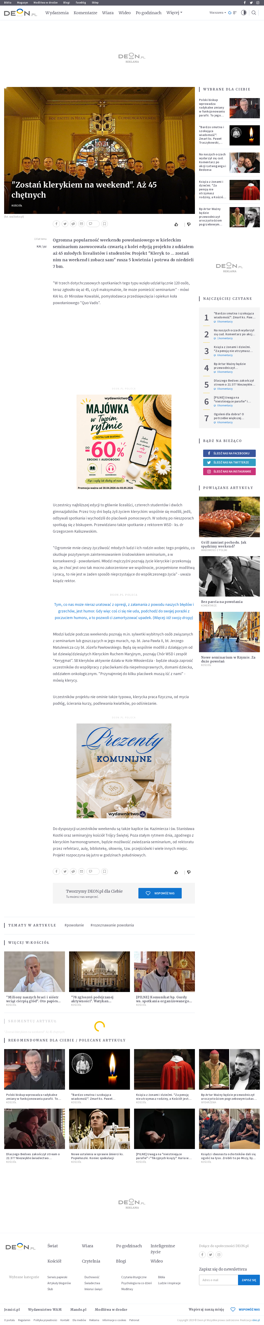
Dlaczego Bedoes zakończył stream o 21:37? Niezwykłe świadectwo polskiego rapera (234, 386)
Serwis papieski (57, 1277)
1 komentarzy (223, 338)
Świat (52, 1245)
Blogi (66, 2)
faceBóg (81, 2)
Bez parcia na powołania (222, 602)
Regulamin (24, 1320)
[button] (244, 12)
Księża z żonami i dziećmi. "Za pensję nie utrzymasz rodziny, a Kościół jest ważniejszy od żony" (212, 193)
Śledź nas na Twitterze (228, 462)
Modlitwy (127, 1289)
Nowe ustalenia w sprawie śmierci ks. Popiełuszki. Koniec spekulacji (97, 1156)
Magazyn (22, 2)
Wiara (107, 12)
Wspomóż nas (160, 893)
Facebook (245, 2)
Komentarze (85, 12)
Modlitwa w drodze (46, 2)
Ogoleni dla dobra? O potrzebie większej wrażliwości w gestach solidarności (230, 420)
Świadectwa (92, 1283)
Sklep (95, 2)
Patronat (134, 1320)
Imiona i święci (93, 1289)
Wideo (125, 12)
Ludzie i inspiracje (169, 1283)
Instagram (257, 2)
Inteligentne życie (163, 1248)
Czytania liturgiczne (134, 1277)
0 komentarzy (223, 321)
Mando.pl (78, 1310)
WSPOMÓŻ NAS (245, 1309)
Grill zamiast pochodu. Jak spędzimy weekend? (223, 544)
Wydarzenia (57, 12)
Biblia (7, 2)
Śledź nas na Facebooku (228, 453)
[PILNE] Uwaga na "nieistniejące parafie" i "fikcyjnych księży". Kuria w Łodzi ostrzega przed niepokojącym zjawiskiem (162, 1160)
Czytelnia (91, 1261)
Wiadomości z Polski (214, 550)
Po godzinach (149, 12)
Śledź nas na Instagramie (229, 471)
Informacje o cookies (114, 1320)
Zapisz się (249, 1280)
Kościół (17, 205)
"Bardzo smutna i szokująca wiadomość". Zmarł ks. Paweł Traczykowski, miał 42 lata (211, 136)
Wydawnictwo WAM (45, 1310)
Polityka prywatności (45, 1320)
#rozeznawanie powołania (112, 925)
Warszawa (216, 12)
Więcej (172, 12)
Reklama (94, 1320)
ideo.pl (256, 1320)
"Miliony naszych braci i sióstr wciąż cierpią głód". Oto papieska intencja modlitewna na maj (34, 1001)
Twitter (251, 2)
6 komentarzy (223, 355)
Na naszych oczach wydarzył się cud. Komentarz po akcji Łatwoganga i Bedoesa (212, 162)
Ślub (50, 1289)
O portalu (9, 1320)
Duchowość (91, 1277)
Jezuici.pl (12, 1310)
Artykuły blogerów (59, 1283)
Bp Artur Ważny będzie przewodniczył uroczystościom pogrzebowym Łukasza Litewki (210, 218)
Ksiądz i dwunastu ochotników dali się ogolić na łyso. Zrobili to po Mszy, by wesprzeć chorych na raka (228, 1158)
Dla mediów (79, 1320)
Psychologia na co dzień (136, 1283)
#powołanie (74, 925)
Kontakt (64, 1320)
